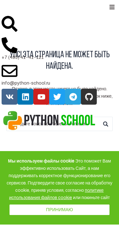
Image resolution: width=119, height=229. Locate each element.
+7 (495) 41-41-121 (23, 57)
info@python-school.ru (26, 83)
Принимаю (59, 209)
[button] (111, 7)
